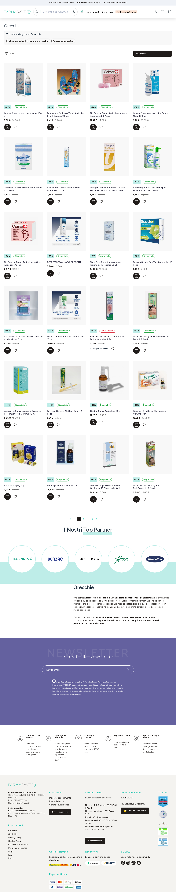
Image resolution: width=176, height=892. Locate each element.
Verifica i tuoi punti (137, 810)
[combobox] (55, 12)
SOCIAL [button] (125, 851)
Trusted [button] (162, 792)
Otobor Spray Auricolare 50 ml (105, 411)
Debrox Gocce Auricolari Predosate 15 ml (65, 338)
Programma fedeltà (17, 848)
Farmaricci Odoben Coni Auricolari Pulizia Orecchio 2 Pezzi (107, 338)
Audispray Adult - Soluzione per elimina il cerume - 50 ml (149, 189)
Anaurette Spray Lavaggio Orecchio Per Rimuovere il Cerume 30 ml (22, 412)
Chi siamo (12, 830)
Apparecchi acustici (63, 41)
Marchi (11, 858)
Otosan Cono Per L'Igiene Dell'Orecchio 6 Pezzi (146, 486)
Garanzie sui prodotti (59, 805)
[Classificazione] (152, 54)
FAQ (10, 855)
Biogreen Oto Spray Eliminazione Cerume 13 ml (150, 412)
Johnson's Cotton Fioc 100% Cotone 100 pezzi (23, 189)
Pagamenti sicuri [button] (58, 874)
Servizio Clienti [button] (93, 792)
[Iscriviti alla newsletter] (128, 670)
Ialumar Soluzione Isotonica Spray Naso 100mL (150, 114)
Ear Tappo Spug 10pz (14, 485)
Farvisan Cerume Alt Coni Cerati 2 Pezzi (64, 412)
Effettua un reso (60, 812)
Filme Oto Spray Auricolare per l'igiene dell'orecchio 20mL (105, 263)
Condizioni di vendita (18, 844)
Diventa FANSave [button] (131, 792)
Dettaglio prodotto (99, 349)
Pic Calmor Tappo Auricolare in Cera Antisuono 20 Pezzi (108, 114)
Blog (10, 851)
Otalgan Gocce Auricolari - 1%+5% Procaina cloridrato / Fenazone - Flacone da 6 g (107, 189)
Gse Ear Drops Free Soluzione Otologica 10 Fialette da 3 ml (105, 486)
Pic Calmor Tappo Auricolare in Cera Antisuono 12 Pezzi (22, 263)
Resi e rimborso (56, 801)
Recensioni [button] (91, 851)
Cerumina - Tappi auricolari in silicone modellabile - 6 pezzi (23, 338)
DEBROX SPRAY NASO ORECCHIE (64, 262)
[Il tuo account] (155, 12)
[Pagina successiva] (101, 519)
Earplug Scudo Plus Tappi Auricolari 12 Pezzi (152, 263)
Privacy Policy (97, 682)
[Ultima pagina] (105, 519)
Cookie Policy (14, 841)
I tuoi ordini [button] (55, 792)
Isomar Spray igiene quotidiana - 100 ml (23, 114)
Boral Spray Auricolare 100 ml (62, 485)
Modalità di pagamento (60, 798)
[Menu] (145, 12)
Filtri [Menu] (9, 53)
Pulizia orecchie (16, 41)
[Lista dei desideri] (162, 12)
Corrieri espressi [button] (58, 851)
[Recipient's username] (82, 670)
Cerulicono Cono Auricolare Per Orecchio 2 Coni (63, 189)
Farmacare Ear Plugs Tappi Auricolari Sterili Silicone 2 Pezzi (65, 114)
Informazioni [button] (15, 825)
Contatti (12, 834)
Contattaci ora (95, 841)
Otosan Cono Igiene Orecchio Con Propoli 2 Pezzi (151, 338)
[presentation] (80, 705)
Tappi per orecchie (38, 41)
